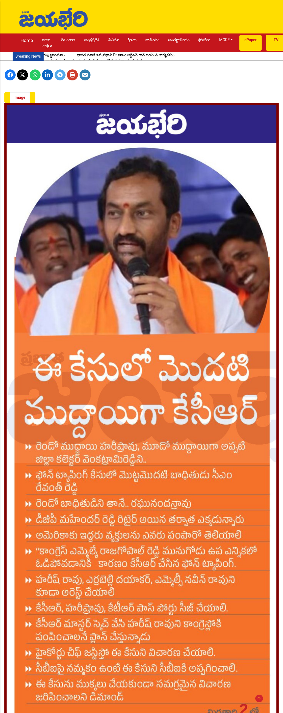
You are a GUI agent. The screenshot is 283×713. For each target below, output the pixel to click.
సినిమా (113, 40)
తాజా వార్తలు (47, 43)
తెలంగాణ (68, 40)
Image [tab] (20, 97)
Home (27, 40)
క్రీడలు (132, 40)
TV (276, 40)
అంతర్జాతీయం (178, 40)
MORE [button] (224, 40)
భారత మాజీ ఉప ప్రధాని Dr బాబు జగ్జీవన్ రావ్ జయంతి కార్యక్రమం (125, 55)
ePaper (250, 40)
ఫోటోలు (204, 40)
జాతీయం (152, 40)
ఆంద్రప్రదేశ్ (92, 40)
